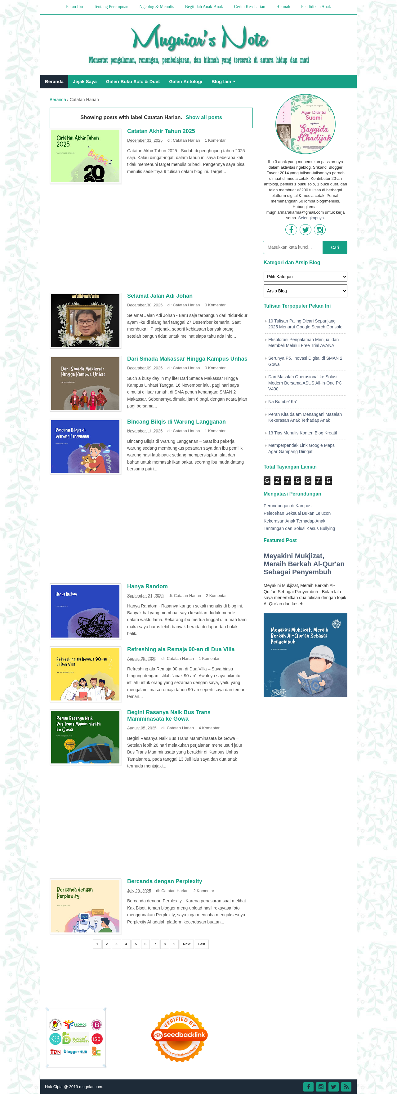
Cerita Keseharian (249, 6)
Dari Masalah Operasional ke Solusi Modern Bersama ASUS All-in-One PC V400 (305, 382)
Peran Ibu (74, 6)
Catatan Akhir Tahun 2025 (161, 131)
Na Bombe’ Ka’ (282, 401)
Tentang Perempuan (111, 6)
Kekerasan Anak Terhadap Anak (294, 520)
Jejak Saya (85, 81)
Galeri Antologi (185, 81)
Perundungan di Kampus (287, 505)
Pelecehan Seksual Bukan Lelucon (297, 513)
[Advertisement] (151, 240)
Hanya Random (147, 586)
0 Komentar (215, 305)
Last (201, 944)
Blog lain (221, 81)
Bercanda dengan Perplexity (164, 881)
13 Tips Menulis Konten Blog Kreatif (302, 432)
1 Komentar (215, 140)
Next (186, 944)
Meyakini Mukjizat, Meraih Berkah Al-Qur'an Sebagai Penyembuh (304, 564)
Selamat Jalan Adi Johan (160, 296)
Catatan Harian (186, 140)
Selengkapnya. (311, 218)
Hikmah (283, 6)
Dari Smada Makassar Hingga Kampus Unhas (187, 359)
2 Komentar (216, 595)
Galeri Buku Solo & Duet (133, 81)
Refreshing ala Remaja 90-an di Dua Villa (181, 649)
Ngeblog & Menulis (156, 6)
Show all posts (204, 117)
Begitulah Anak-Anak (204, 6)
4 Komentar (209, 728)
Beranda (54, 81)
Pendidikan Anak (316, 6)
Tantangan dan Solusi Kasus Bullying (299, 528)
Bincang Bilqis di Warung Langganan (176, 422)
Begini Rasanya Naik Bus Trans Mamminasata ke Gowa (169, 715)
